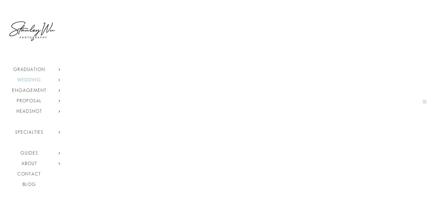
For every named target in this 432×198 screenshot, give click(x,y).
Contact (29, 174)
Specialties (29, 132)
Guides (29, 153)
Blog (29, 184)
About (29, 163)
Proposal (29, 100)
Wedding (29, 80)
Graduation (29, 69)
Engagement (29, 90)
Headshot (29, 111)
